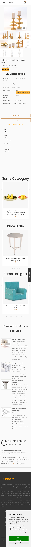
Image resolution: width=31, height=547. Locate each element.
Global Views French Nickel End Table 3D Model (15, 259)
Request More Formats (23, 92)
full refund (13, 464)
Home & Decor (12, 65)
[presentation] (1, 189)
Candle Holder (15, 67)
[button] (25, 2)
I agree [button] (18, 537)
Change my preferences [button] (18, 543)
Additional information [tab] (15, 124)
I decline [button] (18, 540)
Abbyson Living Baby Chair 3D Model (15, 307)
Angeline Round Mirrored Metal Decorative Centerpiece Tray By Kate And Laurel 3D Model (15, 212)
